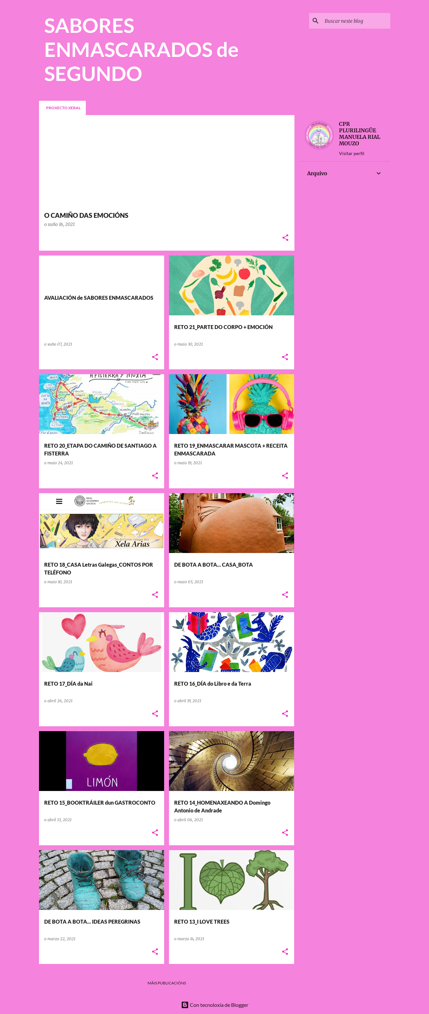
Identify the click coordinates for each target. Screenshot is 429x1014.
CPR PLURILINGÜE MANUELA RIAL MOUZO (359, 134)
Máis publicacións (167, 983)
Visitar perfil (351, 153)
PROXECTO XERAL (63, 107)
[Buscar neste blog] (356, 21)
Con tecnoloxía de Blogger (214, 1005)
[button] (285, 238)
